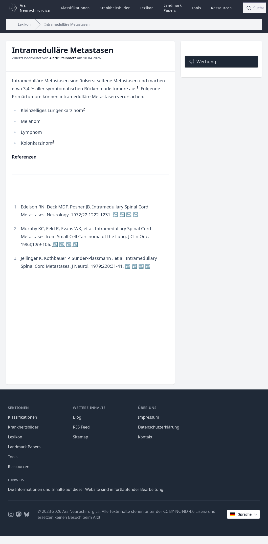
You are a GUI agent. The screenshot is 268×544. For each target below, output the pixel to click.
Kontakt (145, 437)
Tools (196, 7)
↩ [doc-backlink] (115, 215)
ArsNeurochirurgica (35, 8)
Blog (77, 417)
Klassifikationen (75, 7)
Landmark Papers (173, 8)
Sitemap (80, 437)
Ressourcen (221, 7)
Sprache (244, 514)
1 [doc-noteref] (137, 87)
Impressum (148, 417)
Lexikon (147, 7)
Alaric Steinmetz (62, 58)
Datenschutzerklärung (158, 427)
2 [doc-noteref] (84, 109)
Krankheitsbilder (115, 7)
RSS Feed (81, 427)
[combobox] (254, 7)
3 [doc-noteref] (53, 141)
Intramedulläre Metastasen (67, 24)
